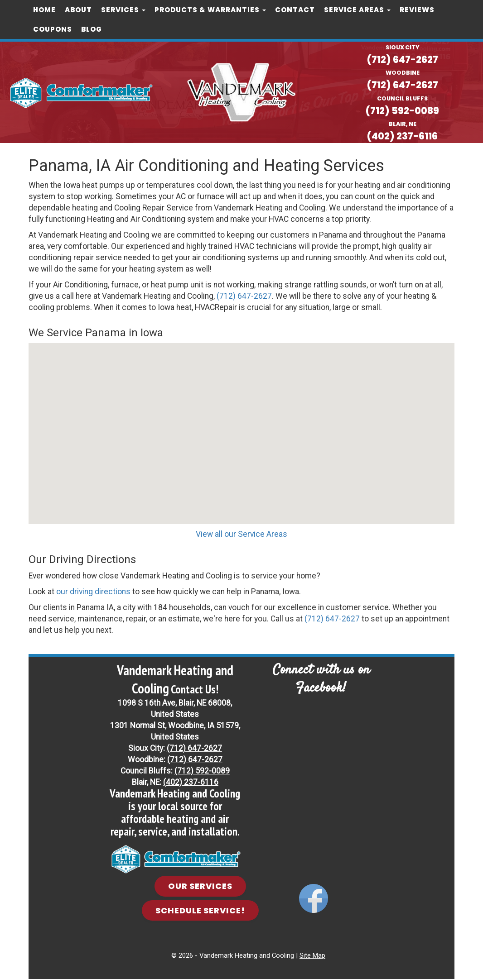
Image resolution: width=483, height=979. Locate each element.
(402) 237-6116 (402, 135)
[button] (241, 424)
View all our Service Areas (241, 533)
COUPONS (52, 29)
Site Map (312, 955)
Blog (91, 29)
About (78, 9)
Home (44, 9)
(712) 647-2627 (402, 59)
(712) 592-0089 (402, 110)
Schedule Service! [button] (200, 909)
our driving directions (93, 590)
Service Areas (357, 9)
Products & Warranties (210, 9)
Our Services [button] (200, 885)
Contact (295, 9)
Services (123, 9)
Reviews (417, 9)
